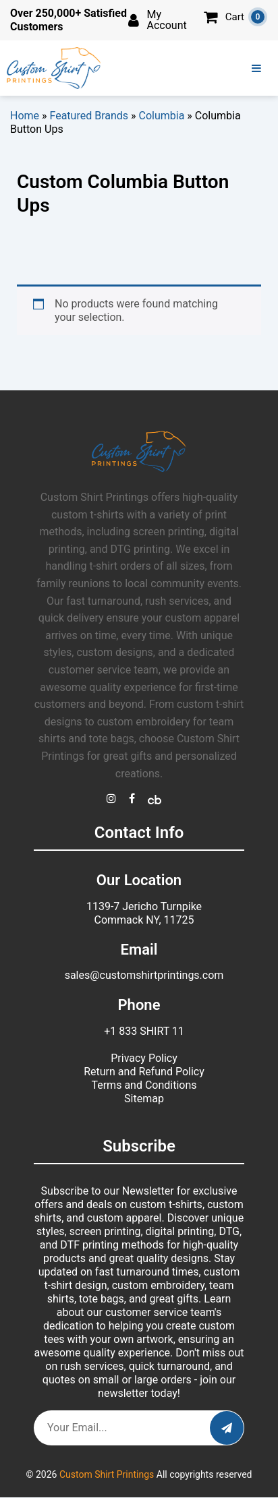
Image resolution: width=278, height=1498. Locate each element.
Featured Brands (89, 115)
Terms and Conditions (143, 1085)
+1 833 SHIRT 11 (144, 1031)
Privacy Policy (144, 1058)
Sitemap (144, 1098)
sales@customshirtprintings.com (144, 975)
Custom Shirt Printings (106, 1474)
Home (24, 115)
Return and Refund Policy (144, 1071)
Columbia (162, 115)
